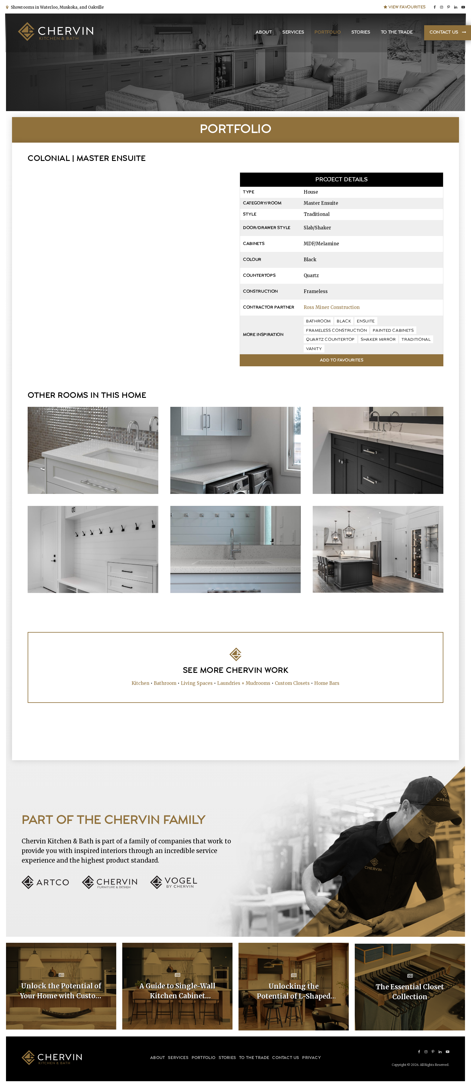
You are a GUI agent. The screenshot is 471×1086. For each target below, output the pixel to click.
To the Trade (396, 33)
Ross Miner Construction (332, 307)
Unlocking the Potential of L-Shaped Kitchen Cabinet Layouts (293, 991)
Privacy (311, 1056)
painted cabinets (393, 330)
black (344, 321)
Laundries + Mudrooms (243, 683)
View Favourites (405, 7)
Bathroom (165, 683)
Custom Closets (292, 683)
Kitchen (140, 683)
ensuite (366, 321)
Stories (359, 33)
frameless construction (336, 330)
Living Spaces (197, 683)
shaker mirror (378, 339)
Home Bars (326, 683)
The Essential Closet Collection (410, 991)
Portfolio (327, 33)
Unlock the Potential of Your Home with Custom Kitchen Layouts (61, 991)
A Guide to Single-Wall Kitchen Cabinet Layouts (177, 991)
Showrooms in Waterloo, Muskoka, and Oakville (56, 6)
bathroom (318, 321)
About (263, 33)
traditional (416, 339)
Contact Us (443, 33)
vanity (314, 349)
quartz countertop (330, 339)
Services (292, 33)
